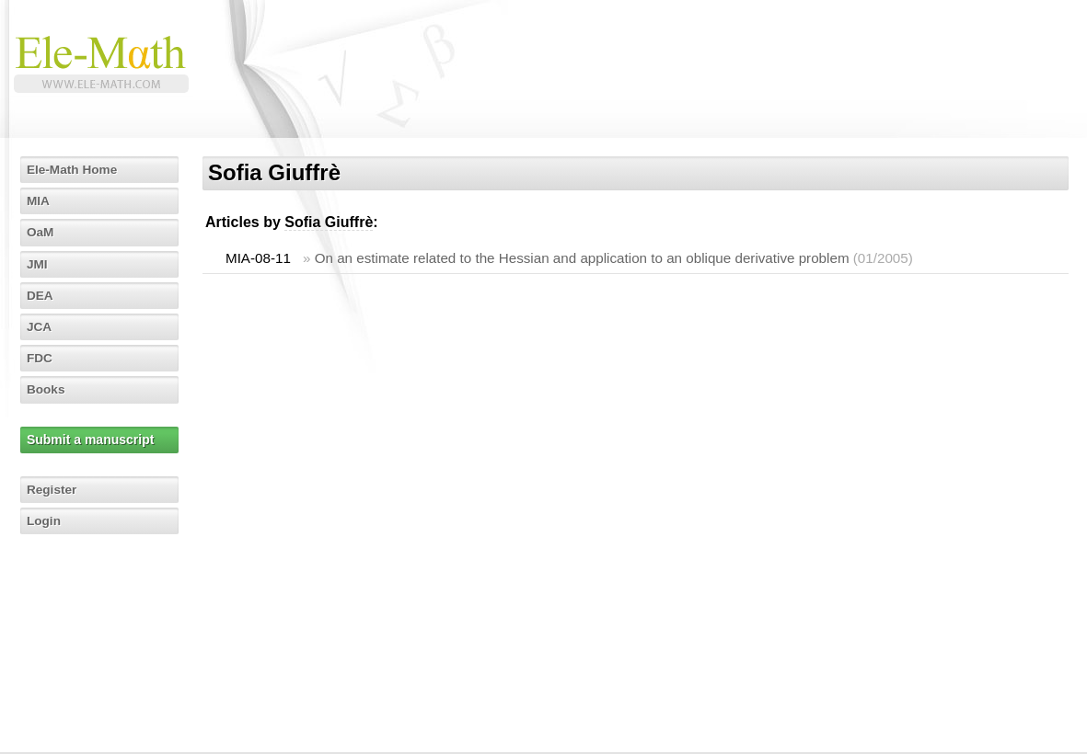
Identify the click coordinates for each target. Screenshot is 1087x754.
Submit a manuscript (91, 439)
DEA (41, 295)
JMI (38, 264)
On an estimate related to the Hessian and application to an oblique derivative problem (582, 258)
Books (47, 389)
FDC (41, 357)
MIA (40, 200)
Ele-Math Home (74, 169)
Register (53, 489)
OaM (41, 231)
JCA (40, 326)
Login (45, 520)
